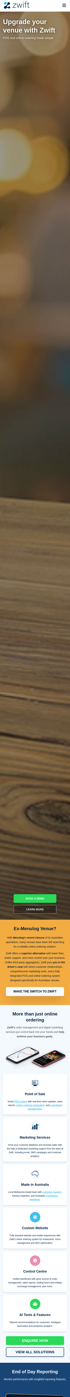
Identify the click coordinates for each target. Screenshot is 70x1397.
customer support (51, 1192)
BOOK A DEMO (35, 898)
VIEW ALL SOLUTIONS (35, 1352)
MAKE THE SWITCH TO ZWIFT (35, 991)
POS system (20, 1101)
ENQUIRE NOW (35, 1341)
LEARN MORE (35, 909)
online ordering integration (30, 1105)
